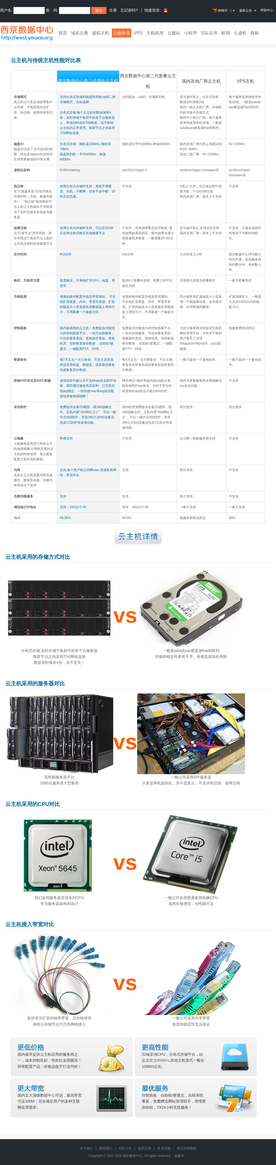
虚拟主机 (100, 33)
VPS (138, 33)
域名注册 (79, 33)
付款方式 (125, 1148)
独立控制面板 (186, 1148)
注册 (113, 10)
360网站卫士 (89, 412)
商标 (254, 33)
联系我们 (105, 1148)
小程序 (190, 33)
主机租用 (155, 33)
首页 (62, 33)
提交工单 (144, 1148)
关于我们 (86, 1148)
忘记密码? (129, 10)
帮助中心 (266, 10)
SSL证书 (209, 33)
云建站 (173, 33)
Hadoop (74, 170)
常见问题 (163, 1148)
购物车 (224, 10)
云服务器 (121, 33)
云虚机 (240, 33)
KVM (63, 170)
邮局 (225, 33)
